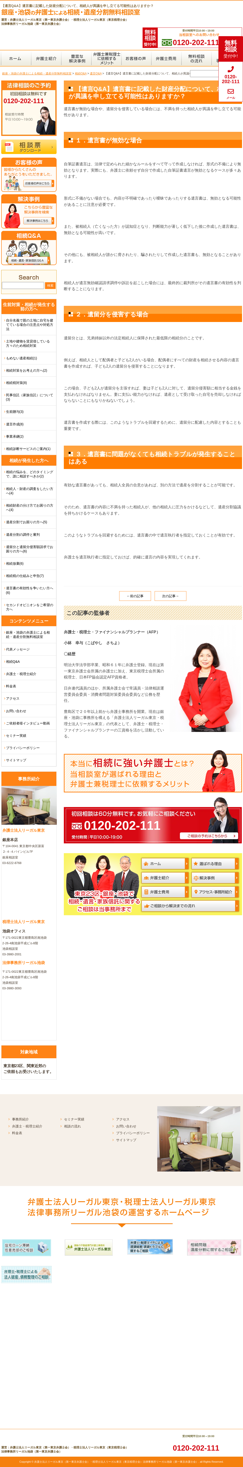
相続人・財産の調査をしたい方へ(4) (29, 491)
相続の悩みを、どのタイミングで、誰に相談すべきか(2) (29, 474)
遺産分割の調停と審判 (23, 534)
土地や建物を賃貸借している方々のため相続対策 (28, 343)
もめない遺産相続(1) (21, 358)
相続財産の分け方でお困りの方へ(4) (29, 507)
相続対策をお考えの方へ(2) (26, 370)
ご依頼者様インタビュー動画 (28, 723)
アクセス (13, 698)
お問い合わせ (16, 711)
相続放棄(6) (15, 563)
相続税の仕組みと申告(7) (25, 576)
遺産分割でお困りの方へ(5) (26, 522)
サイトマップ (16, 760)
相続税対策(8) (16, 383)
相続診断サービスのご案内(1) (28, 449)
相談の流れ (72, 1126)
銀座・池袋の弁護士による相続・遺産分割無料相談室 (28, 634)
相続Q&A (13, 661)
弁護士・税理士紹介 (21, 674)
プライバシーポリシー (23, 748)
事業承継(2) (15, 436)
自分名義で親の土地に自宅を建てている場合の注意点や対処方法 (29, 324)
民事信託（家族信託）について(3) (29, 397)
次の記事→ (170, 596)
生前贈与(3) (15, 412)
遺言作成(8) (15, 424)
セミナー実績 (16, 735)
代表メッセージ (18, 649)
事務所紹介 (20, 1119)
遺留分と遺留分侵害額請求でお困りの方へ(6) (29, 549)
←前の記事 (135, 596)
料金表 (11, 686)
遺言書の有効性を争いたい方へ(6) (29, 590)
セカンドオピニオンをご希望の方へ (29, 607)
